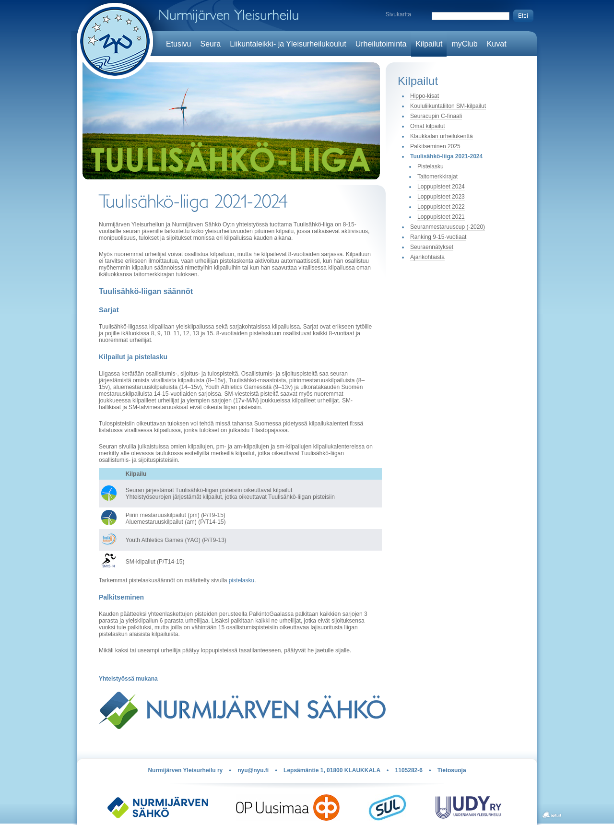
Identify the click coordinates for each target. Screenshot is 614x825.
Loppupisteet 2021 (441, 216)
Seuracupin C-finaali (436, 116)
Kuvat (497, 44)
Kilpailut (428, 44)
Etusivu (178, 44)
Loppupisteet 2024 (441, 186)
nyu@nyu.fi (253, 770)
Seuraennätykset (431, 247)
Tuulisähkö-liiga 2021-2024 (446, 156)
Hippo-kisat (424, 96)
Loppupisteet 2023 (441, 196)
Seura (210, 44)
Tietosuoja (451, 770)
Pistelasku (430, 166)
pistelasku (241, 580)
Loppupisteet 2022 (441, 206)
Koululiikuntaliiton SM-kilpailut (448, 106)
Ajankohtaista (427, 257)
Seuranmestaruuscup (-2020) (447, 227)
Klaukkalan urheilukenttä (441, 136)
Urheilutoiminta (381, 44)
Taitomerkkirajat (437, 176)
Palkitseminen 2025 (435, 146)
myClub (464, 44)
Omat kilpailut (427, 126)
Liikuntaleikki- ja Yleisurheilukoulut (288, 44)
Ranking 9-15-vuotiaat (438, 237)
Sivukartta (398, 14)
